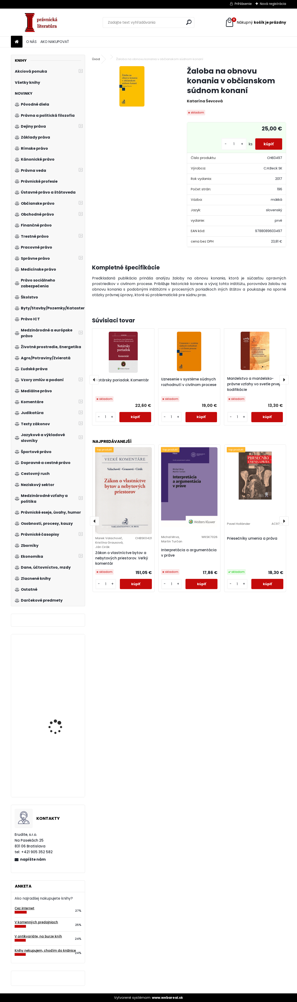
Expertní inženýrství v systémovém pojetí (58, 773)
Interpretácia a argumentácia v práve (189, 553)
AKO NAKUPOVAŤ (54, 41)
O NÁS (31, 41)
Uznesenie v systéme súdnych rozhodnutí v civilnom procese (188, 382)
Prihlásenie (243, 3)
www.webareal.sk (167, 997)
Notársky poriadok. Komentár (122, 380)
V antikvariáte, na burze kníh (38, 936)
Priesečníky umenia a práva (252, 538)
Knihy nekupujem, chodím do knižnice (45, 950)
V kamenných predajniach (36, 922)
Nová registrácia (273, 3)
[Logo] (43, 22)
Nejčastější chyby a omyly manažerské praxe (57, 716)
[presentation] (94, 379)
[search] (189, 22)
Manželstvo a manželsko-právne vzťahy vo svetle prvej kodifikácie (253, 384)
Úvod (96, 59)
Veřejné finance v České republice (60, 667)
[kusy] (232, 144)
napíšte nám (33, 859)
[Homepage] (16, 42)
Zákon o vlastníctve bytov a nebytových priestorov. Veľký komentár (121, 558)
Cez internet (24, 908)
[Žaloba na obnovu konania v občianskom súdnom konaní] (131, 86)
